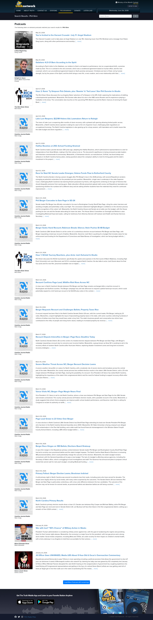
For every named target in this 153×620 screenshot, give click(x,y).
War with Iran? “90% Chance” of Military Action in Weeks (61, 528)
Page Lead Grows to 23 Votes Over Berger (54, 419)
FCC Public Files (30, 617)
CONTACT (42, 11)
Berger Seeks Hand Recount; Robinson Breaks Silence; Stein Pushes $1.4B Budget (73, 228)
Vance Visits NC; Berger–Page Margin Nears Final (58, 391)
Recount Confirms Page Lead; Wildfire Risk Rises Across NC (62, 282)
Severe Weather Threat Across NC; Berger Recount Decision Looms (66, 364)
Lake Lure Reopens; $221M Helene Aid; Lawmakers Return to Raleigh (67, 118)
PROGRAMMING (65, 11)
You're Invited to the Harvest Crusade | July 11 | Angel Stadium (63, 35)
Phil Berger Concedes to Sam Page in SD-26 (55, 200)
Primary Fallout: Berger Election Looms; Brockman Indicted (62, 473)
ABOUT (29, 11)
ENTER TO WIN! (133, 6)
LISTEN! (88, 11)
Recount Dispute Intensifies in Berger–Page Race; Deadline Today (65, 337)
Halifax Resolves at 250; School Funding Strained (58, 146)
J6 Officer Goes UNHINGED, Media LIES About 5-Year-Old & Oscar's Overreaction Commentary (78, 555)
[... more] (78, 41)
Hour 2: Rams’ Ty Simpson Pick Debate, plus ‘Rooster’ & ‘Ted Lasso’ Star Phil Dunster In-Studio (78, 91)
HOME (18, 11)
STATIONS (53, 11)
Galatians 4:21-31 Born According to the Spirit (56, 62)
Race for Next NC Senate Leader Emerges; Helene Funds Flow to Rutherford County (73, 173)
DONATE (77, 11)
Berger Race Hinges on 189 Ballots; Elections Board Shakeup (63, 446)
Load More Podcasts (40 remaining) (76, 582)
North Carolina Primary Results (49, 501)
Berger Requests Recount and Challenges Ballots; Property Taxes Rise (67, 310)
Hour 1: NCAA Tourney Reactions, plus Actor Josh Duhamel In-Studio (66, 255)
